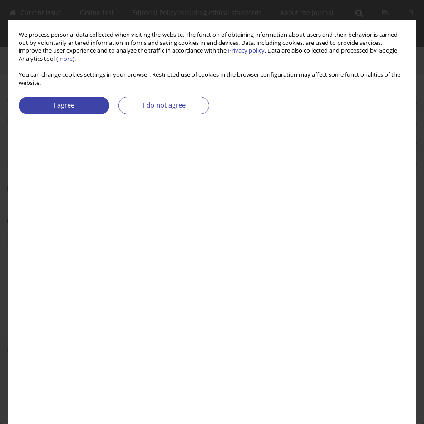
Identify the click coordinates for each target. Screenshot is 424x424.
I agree (64, 105)
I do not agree (164, 105)
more (65, 59)
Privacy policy (246, 50)
